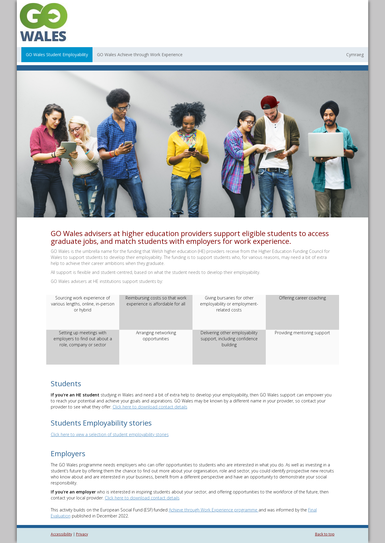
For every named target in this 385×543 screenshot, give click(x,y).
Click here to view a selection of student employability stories (110, 434)
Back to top (325, 534)
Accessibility (61, 534)
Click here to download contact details (150, 407)
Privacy (82, 534)
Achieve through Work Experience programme (214, 510)
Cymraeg (355, 54)
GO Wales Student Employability (57, 54)
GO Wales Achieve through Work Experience (140, 54)
